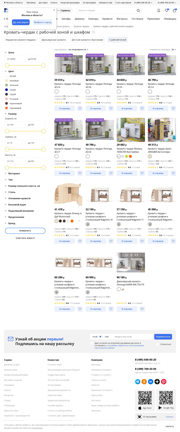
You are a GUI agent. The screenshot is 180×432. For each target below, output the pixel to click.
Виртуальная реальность (59, 390)
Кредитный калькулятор (59, 400)
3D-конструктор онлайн (58, 380)
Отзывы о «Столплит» (101, 374)
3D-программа (89, 3)
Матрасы (122, 18)
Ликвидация (171, 18)
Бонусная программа (70, 3)
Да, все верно (21, 22)
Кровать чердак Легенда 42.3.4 (67, 85)
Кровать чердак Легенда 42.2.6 (99, 150)
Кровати (107, 18)
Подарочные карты (56, 374)
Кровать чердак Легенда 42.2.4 (161, 85)
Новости (95, 385)
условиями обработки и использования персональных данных (119, 346)
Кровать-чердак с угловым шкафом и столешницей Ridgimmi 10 (99, 216)
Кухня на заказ (10, 369)
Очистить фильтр (25, 238)
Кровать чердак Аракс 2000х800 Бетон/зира (159, 150)
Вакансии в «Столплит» (102, 390)
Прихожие (153, 18)
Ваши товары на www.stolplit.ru (105, 405)
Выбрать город (43, 22)
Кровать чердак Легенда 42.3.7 (67, 150)
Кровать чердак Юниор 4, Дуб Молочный (68, 215)
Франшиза (95, 410)
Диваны (79, 18)
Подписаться (163, 336)
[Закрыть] (54, 10)
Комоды (93, 18)
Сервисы (63, 10)
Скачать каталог (98, 380)
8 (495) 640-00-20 (145, 359)
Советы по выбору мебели (60, 410)
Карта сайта (96, 395)
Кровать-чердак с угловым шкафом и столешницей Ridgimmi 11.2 (66, 284)
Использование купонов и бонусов (64, 369)
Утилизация (9, 405)
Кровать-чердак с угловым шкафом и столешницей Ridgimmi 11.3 (98, 284)
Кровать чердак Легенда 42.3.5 (130, 85)
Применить (25, 231)
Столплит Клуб (54, 364)
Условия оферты (55, 405)
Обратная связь (11, 410)
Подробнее (37, 428)
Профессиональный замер (16, 374)
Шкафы (66, 18)
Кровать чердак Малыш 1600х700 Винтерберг (129, 150)
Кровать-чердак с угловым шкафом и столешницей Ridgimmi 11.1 (160, 216)
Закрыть (169, 426)
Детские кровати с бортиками (88, 39)
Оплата (54, 3)
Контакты (95, 400)
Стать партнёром (123, 3)
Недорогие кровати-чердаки (21, 39)
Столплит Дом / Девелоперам (61, 415)
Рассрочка (8, 395)
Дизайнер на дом (11, 364)
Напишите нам (105, 3)
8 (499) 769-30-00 (166, 2)
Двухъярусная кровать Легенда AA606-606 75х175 (130, 283)
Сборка (7, 400)
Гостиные (137, 18)
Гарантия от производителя (17, 415)
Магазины (31, 3)
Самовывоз (9, 385)
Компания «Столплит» (101, 369)
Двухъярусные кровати (54, 39)
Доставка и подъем (13, 380)
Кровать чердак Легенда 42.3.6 (99, 85)
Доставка (43, 3)
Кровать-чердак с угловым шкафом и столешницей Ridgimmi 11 (130, 216)
